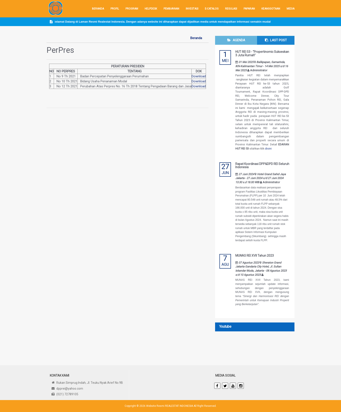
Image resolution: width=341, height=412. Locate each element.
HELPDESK (151, 8)
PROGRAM (131, 8)
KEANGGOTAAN (270, 8)
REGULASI (231, 8)
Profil (114, 8)
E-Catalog (212, 8)
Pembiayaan (171, 8)
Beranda (98, 8)
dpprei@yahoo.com (69, 388)
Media (290, 8)
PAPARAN (249, 8)
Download (199, 76)
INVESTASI (192, 8)
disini (268, 148)
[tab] (236, 40)
